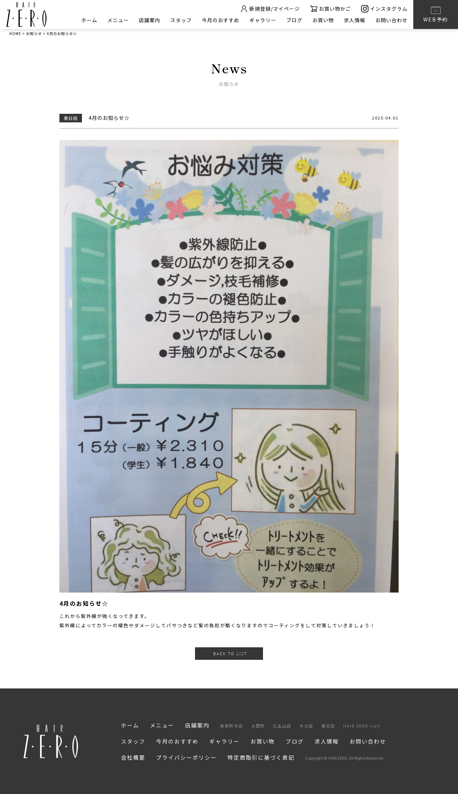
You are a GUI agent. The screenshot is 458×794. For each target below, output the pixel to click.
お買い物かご (330, 9)
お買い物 (323, 20)
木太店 (306, 726)
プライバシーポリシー (186, 757)
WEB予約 (435, 14)
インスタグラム (384, 9)
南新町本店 (231, 726)
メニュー (118, 20)
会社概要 (133, 757)
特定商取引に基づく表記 (261, 757)
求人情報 (354, 20)
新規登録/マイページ (269, 9)
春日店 (328, 726)
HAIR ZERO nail (361, 726)
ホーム (89, 20)
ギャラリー (262, 20)
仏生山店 (282, 726)
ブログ (294, 20)
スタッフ (181, 20)
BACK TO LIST (230, 653)
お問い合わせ (391, 20)
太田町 (258, 726)
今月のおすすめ (220, 20)
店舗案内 (149, 20)
